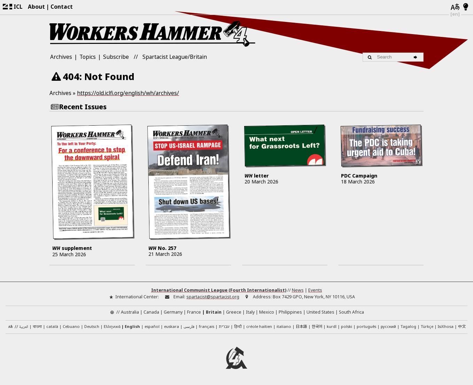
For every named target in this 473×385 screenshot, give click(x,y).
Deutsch (91, 326)
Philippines (290, 312)
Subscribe (116, 57)
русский (388, 326)
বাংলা (37, 327)
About (36, 6)
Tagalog (408, 326)
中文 (462, 326)
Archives (61, 57)
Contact (62, 6)
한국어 (317, 326)
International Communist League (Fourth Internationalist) (218, 290)
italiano (284, 326)
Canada (151, 312)
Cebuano (71, 326)
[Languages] (455, 7)
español (152, 326)
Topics (87, 57)
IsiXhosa (445, 326)
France (194, 312)
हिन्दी (238, 326)
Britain (214, 312)
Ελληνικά (112, 326)
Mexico (266, 312)
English (132, 326)
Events (315, 290)
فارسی (189, 326)
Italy (250, 312)
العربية (23, 327)
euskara (171, 326)
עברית (224, 326)
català (52, 326)
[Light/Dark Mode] (466, 7)
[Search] (416, 57)
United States (320, 312)
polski (346, 326)
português (366, 326)
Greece (233, 312)
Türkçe (427, 326)
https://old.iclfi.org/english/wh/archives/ (128, 93)
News (298, 290)
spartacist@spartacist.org (212, 297)
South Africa (351, 312)
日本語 (301, 326)
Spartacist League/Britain (174, 57)
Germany (173, 312)
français (206, 326)
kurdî (331, 326)
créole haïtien (259, 326)
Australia (130, 312)
